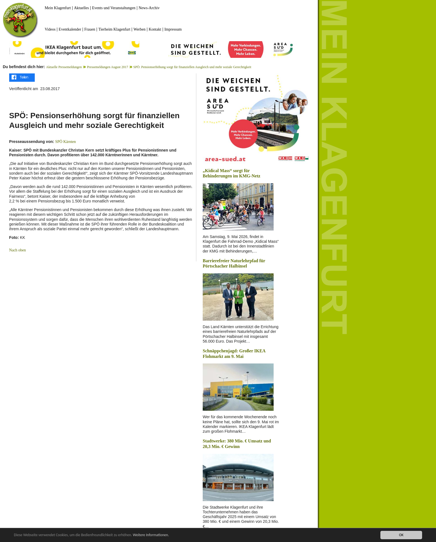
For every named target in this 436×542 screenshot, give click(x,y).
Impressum (173, 29)
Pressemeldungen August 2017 (107, 67)
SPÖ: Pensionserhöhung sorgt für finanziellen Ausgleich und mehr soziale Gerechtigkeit (192, 67)
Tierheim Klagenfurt (114, 29)
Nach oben (17, 250)
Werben (139, 29)
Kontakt (155, 29)
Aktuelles (81, 8)
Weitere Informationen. (151, 535)
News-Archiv (149, 8)
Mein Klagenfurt (58, 8)
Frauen (89, 29)
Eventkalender (70, 29)
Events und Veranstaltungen (113, 8)
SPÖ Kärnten (65, 142)
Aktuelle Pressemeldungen (64, 67)
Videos (50, 29)
